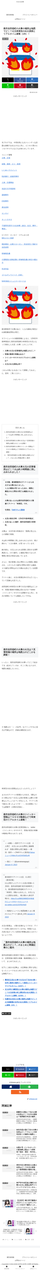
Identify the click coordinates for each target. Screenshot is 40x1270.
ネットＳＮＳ (7, 219)
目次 (17, 428)
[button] (32, 85)
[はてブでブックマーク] (32, 79)
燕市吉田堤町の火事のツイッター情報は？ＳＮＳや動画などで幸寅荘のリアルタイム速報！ (20, 449)
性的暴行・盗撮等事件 (10, 176)
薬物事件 (5, 195)
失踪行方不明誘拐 (8, 189)
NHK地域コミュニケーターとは (14, 281)
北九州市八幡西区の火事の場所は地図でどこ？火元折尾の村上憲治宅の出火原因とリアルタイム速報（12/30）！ (21, 992)
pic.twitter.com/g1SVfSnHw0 (15, 905)
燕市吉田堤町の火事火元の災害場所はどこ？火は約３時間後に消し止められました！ (19, 434)
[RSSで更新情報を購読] (20, 1092)
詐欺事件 (5, 201)
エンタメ (5, 213)
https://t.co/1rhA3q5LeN (21, 855)
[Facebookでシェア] (20, 79)
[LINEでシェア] (8, 85)
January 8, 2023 (11, 865)
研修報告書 (6, 253)
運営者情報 (10, 1257)
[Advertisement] (20, 118)
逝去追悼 (5, 207)
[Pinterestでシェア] (20, 85)
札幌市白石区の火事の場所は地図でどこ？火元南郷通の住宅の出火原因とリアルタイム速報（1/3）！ (21, 1002)
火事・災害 (6, 158)
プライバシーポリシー (29, 1257)
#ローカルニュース (20, 902)
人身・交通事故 (8, 182)
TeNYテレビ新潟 (18, 510)
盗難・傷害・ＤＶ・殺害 (11, 164)
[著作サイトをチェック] (11, 1087)
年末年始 (5, 269)
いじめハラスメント (9, 170)
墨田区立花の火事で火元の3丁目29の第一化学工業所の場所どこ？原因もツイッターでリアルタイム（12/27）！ (21, 983)
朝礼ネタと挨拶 (8, 238)
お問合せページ (20, 1260)
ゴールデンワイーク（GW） (12, 275)
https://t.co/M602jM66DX (20, 898)
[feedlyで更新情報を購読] (29, 1087)
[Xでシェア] (8, 79)
